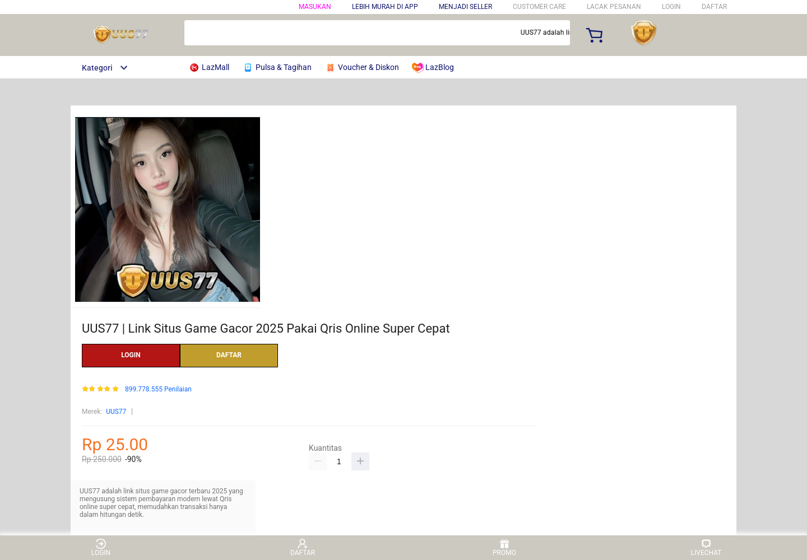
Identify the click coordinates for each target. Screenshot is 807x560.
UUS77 (116, 412)
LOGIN (671, 7)
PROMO (504, 547)
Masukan (315, 7)
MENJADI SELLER (465, 7)
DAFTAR (714, 7)
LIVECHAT (706, 547)
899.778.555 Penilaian (158, 389)
